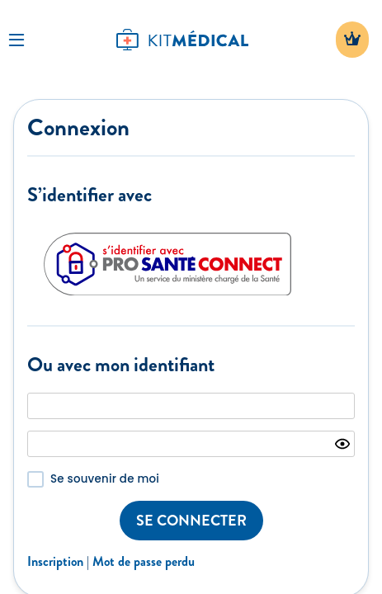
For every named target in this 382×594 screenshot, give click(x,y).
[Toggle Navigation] (16, 39)
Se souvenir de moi (104, 479)
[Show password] (342, 444)
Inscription (55, 561)
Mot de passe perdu (143, 561)
